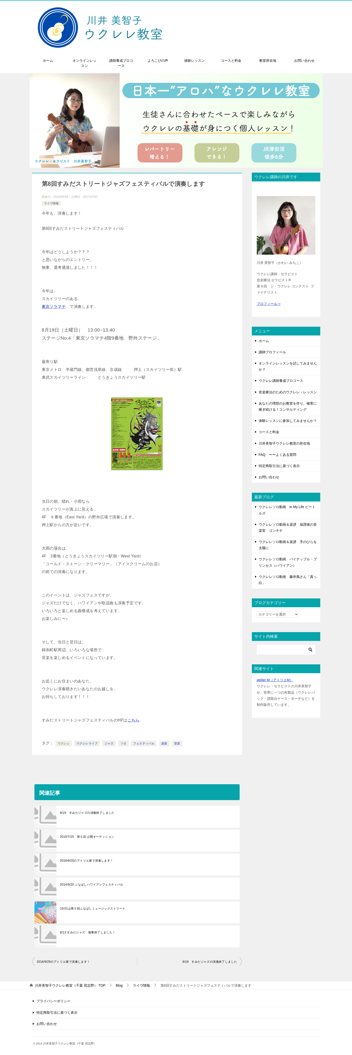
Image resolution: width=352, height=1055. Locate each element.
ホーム (48, 61)
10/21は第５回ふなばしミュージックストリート (93, 908)
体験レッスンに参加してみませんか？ (288, 421)
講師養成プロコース (121, 63)
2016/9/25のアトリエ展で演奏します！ (86, 860)
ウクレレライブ (87, 743)
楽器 (164, 743)
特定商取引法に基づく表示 (279, 466)
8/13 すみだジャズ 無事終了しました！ (88, 932)
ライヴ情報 (51, 203)
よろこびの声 (158, 61)
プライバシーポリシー (53, 1001)
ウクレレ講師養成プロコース (281, 381)
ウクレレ (64, 743)
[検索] (286, 650)
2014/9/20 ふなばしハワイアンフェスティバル (91, 884)
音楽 (177, 743)
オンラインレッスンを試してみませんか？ (288, 366)
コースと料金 (231, 61)
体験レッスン (194, 61)
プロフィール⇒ (269, 304)
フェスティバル (143, 743)
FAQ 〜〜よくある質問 (277, 455)
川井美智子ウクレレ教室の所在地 (284, 443)
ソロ (123, 743)
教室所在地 (267, 61)
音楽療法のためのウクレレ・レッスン (288, 392)
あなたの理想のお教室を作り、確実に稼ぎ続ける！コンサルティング (288, 406)
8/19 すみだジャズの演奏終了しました (87, 813)
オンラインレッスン (84, 63)
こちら (133, 720)
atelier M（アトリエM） (275, 680)
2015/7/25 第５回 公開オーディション (87, 836)
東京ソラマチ (54, 306)
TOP (70, 985)
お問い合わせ (304, 61)
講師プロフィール (272, 352)
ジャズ (109, 743)
